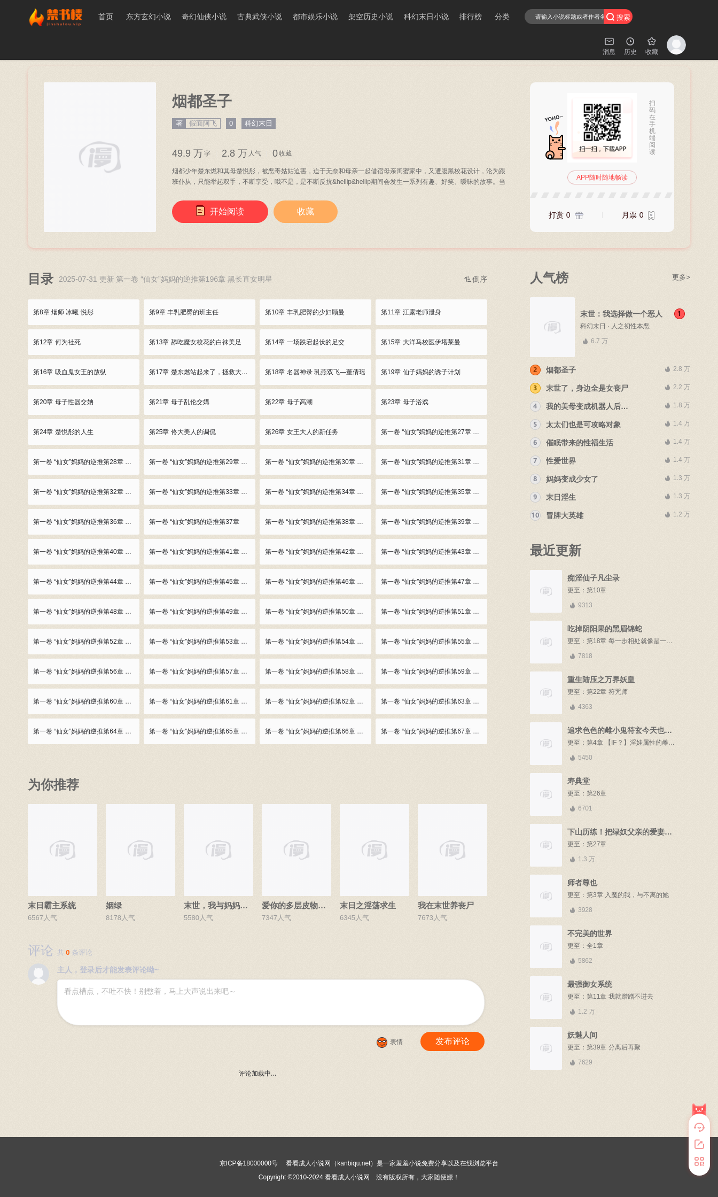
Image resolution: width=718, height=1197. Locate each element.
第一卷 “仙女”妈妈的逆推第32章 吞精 (85, 492)
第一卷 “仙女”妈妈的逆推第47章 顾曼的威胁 (434, 581)
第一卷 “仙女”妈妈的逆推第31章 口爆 (433, 462)
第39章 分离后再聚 (614, 1047)
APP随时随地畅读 (602, 177)
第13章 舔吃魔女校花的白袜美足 (195, 342)
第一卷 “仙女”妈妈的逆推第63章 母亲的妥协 (434, 701)
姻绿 (114, 905)
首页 (105, 16)
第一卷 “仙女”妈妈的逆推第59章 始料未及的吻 (434, 671)
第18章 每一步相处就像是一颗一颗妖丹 (642, 641)
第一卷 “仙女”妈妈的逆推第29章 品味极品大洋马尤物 (202, 462)
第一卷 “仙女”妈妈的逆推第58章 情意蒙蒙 (318, 671)
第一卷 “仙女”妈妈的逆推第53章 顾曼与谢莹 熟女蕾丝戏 (202, 641)
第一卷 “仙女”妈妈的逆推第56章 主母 (85, 671)
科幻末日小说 (426, 16)
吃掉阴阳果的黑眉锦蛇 (604, 628)
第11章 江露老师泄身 (411, 312)
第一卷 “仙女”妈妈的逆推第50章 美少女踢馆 (318, 611)
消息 (609, 45)
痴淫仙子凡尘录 (593, 578)
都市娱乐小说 (315, 16)
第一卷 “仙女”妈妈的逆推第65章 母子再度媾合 (202, 731)
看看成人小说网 (347, 1177)
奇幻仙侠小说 (204, 16)
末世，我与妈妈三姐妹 (224, 905)
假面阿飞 (203, 123)
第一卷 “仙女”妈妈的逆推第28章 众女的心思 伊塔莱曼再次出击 (86, 462)
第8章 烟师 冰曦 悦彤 (63, 312)
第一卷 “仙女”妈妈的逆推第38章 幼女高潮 (318, 522)
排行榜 (470, 16)
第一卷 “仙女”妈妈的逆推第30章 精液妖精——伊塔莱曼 (318, 462)
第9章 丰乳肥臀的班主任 (183, 312)
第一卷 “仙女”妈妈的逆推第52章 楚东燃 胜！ (86, 641)
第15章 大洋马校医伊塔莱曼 (421, 342)
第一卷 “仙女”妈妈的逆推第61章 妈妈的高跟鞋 (202, 701)
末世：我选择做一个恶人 (621, 314)
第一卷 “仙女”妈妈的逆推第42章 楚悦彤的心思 (318, 551)
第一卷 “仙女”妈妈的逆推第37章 (194, 522)
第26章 (596, 793)
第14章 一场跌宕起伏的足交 (305, 342)
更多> (681, 277)
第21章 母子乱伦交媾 (179, 402)
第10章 (596, 590)
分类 (502, 16)
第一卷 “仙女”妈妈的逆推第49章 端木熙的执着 (202, 611)
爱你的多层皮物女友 (298, 905)
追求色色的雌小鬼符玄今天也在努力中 (630, 730)
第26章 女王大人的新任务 (301, 432)
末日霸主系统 (52, 905)
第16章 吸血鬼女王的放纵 (69, 372)
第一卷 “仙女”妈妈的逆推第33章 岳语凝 (202, 492)
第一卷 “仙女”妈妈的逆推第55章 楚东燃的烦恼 (434, 641)
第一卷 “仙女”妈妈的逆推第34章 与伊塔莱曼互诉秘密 (318, 492)
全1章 (595, 945)
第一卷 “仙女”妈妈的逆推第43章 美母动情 (434, 551)
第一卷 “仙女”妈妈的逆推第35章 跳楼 (433, 492)
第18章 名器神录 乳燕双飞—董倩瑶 (315, 372)
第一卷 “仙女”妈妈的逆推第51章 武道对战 (434, 611)
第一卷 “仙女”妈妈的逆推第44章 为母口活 (86, 581)
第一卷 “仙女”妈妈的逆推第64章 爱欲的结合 (86, 731)
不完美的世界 (589, 933)
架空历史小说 (370, 16)
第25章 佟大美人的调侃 (182, 432)
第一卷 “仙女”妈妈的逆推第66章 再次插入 (318, 731)
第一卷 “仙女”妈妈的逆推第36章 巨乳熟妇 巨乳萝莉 (86, 522)
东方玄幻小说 (148, 16)
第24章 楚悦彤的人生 (63, 432)
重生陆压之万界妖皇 (601, 679)
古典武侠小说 (259, 16)
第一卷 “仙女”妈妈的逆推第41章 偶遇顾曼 (202, 551)
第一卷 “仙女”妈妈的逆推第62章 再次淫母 (318, 701)
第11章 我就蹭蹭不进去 (620, 996)
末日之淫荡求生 (368, 905)
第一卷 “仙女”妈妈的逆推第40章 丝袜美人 (86, 551)
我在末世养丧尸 (446, 905)
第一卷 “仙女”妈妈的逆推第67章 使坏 (433, 731)
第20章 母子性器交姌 (63, 402)
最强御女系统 (589, 984)
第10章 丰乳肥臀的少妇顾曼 (305, 312)
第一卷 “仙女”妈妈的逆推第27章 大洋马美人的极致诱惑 (434, 432)
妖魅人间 (582, 1035)
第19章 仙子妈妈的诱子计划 (421, 372)
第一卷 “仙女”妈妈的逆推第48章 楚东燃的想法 (86, 611)
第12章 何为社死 (57, 342)
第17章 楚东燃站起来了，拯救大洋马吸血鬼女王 (202, 372)
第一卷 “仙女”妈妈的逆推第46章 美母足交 (318, 581)
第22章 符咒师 (607, 692)
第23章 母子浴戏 (404, 402)
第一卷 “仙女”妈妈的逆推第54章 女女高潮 (318, 641)
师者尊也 (582, 882)
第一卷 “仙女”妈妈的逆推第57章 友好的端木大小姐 (202, 671)
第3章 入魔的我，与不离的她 (628, 895)
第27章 (596, 844)
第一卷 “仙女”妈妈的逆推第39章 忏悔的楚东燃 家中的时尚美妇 (434, 522)
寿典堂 (578, 781)
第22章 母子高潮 (289, 402)
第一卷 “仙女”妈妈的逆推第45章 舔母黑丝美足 (202, 581)
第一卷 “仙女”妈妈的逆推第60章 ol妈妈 (86, 701)
